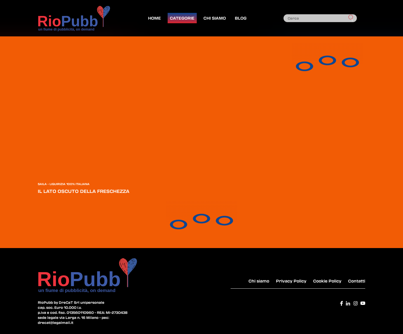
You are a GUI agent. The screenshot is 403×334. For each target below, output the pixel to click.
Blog (241, 18)
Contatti (356, 281)
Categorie (182, 18)
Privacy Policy (291, 281)
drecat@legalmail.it (55, 322)
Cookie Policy (327, 281)
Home (154, 18)
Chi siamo (214, 18)
